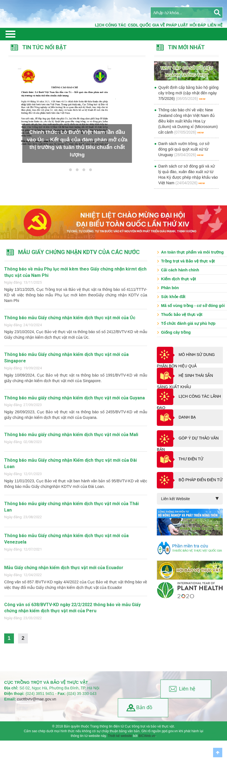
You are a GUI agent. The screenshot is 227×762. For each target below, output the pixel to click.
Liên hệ (187, 689)
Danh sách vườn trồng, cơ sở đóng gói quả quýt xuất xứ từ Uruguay (183, 149)
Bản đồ (144, 707)
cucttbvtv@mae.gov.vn (36, 699)
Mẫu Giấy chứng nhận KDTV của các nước (79, 252)
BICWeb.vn (146, 736)
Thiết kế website (120, 736)
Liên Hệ (215, 25)
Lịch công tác (110, 25)
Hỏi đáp (198, 25)
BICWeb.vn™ (216, 738)
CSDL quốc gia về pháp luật (158, 25)
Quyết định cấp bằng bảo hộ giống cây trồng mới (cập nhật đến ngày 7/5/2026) (188, 93)
